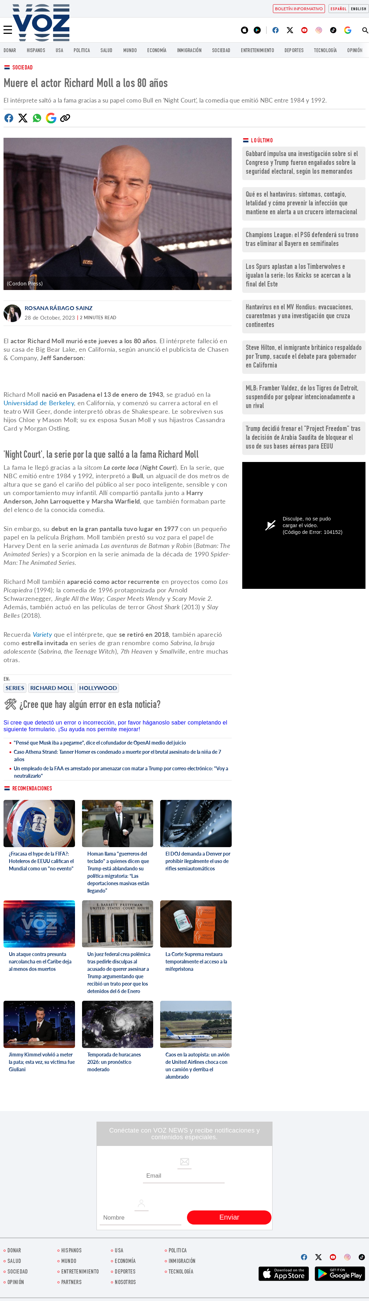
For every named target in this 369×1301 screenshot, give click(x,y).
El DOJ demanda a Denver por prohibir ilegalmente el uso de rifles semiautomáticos (197, 861)
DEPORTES (294, 51)
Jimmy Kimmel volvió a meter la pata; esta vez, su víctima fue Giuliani (42, 1062)
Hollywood (98, 687)
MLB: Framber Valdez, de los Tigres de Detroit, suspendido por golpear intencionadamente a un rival (302, 397)
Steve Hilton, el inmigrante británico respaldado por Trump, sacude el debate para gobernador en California (304, 357)
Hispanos (36, 51)
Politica (82, 51)
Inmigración (189, 51)
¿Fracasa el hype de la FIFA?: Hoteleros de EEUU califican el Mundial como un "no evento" (41, 861)
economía (156, 51)
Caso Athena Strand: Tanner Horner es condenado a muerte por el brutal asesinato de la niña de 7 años (117, 755)
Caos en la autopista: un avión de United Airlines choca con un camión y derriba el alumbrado (197, 1066)
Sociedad (221, 51)
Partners (71, 1283)
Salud (106, 51)
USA (59, 51)
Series (15, 687)
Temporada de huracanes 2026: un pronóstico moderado (114, 1062)
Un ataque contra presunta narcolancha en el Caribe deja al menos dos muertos (40, 961)
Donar (10, 51)
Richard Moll (52, 687)
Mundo (130, 51)
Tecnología (325, 51)
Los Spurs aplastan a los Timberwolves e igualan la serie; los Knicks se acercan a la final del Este (298, 276)
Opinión (354, 51)
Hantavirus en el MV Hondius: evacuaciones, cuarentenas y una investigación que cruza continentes (299, 316)
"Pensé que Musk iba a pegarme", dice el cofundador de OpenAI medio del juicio (100, 743)
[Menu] (8, 30)
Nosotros (125, 1283)
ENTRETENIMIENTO (257, 51)
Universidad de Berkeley (39, 403)
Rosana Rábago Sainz (59, 307)
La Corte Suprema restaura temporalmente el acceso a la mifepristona (196, 961)
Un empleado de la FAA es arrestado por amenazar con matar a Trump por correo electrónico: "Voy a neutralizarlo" (121, 772)
